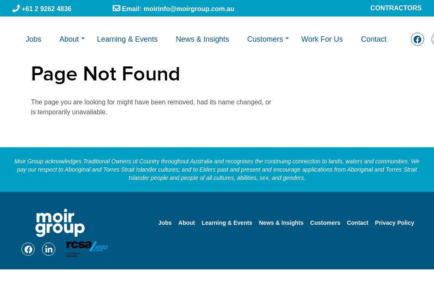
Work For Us (322, 39)
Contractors (396, 8)
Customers (265, 39)
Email (177, 9)
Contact (374, 39)
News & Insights (202, 39)
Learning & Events (127, 39)
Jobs (33, 39)
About (69, 39)
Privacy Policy (394, 222)
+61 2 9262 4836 (45, 8)
